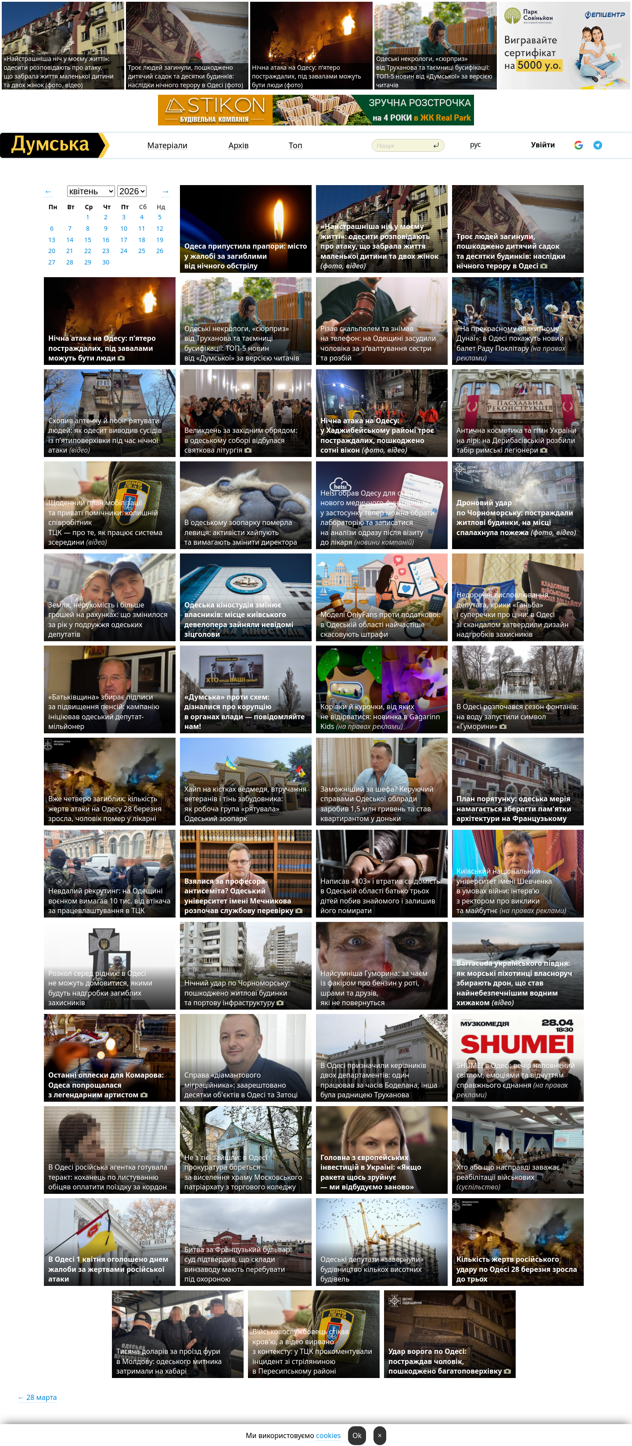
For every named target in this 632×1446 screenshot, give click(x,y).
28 (69, 262)
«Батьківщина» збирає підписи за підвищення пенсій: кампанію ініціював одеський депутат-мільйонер (103, 711)
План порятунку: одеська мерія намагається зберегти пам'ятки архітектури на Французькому (513, 808)
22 (87, 250)
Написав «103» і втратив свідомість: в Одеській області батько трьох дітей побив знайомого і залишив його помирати (381, 895)
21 (69, 250)
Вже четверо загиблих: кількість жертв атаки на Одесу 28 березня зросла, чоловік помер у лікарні (105, 808)
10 (123, 228)
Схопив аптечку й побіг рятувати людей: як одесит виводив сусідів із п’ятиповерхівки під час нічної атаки (105, 435)
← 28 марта (37, 1397)
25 (141, 250)
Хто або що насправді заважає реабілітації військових (508, 1177)
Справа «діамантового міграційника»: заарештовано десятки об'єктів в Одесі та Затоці (243, 1085)
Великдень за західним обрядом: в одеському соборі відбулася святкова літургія (240, 440)
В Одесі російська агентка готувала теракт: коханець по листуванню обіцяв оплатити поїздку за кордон (109, 1177)
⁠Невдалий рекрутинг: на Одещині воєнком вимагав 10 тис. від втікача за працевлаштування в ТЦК (109, 900)
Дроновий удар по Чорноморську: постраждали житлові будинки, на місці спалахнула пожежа (516, 522)
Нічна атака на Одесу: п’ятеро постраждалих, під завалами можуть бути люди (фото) (306, 76)
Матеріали (167, 145)
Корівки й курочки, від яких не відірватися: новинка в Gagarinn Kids (380, 716)
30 (105, 262)
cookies (328, 1435)
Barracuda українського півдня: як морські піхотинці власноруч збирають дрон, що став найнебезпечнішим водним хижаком (514, 982)
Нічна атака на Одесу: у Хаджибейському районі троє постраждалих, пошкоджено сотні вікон (377, 435)
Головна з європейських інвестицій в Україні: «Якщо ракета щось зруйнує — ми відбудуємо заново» (370, 1172)
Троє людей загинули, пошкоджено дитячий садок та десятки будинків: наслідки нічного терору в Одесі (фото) (185, 76)
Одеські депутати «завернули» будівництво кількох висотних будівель (372, 1269)
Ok (357, 1435)
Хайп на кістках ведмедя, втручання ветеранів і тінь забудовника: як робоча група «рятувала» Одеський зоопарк (245, 803)
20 (51, 250)
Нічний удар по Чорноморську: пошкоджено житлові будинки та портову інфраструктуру (237, 992)
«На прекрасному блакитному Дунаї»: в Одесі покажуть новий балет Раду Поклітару (510, 343)
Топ (295, 145)
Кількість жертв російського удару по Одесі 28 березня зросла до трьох (516, 1269)
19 (159, 240)
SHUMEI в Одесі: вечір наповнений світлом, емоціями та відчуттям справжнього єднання (515, 1080)
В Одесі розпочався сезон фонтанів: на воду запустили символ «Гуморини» (517, 716)
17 (123, 240)
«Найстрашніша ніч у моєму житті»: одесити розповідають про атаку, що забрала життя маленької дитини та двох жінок (379, 246)
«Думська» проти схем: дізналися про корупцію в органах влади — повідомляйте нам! (244, 711)
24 (123, 250)
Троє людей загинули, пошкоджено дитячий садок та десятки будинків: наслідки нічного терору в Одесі (511, 251)
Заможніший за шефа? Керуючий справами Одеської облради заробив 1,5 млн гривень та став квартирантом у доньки (377, 803)
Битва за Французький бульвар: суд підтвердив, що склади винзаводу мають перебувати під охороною (238, 1264)
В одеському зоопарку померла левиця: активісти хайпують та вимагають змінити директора (240, 532)
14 (69, 240)
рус (475, 144)
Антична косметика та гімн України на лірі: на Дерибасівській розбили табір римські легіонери (516, 440)
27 (51, 262)
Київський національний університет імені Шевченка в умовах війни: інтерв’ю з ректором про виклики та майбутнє (511, 890)
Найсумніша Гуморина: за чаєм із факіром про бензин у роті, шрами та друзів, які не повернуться (373, 987)
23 (105, 250)
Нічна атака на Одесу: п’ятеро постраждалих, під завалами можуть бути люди (102, 348)
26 (159, 250)
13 (51, 240)
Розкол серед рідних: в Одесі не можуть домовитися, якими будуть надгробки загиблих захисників (100, 987)
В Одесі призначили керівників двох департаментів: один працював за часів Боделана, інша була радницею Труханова (379, 1080)
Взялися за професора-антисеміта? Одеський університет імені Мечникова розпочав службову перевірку (243, 895)
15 (87, 240)
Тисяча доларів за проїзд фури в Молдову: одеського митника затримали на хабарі (169, 1361)
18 (141, 240)
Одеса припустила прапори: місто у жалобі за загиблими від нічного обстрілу (245, 256)
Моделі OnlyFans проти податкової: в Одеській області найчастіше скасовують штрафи (380, 624)
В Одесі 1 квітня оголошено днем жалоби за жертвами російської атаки (108, 1269)
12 (159, 228)
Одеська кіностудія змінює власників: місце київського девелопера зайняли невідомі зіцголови (238, 619)
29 (87, 262)
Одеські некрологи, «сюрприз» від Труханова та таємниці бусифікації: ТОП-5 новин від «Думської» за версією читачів (434, 71)
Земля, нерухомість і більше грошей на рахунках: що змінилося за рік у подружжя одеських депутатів (108, 619)
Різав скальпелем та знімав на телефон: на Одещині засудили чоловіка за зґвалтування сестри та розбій (378, 343)
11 (141, 228)
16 (105, 240)
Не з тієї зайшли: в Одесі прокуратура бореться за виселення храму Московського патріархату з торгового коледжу (243, 1172)
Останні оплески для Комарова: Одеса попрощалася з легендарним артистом (106, 1085)
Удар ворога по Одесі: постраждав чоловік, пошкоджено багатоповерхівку (449, 1361)
